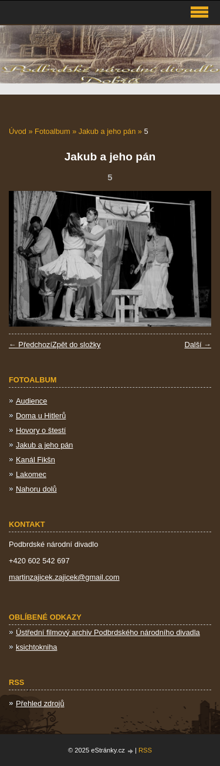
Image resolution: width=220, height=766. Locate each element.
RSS (145, 750)
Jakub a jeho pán (107, 131)
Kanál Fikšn (35, 459)
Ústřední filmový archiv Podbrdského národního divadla (108, 632)
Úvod (17, 131)
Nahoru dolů (36, 489)
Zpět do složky (76, 344)
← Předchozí (30, 344)
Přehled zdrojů (40, 703)
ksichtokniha (36, 647)
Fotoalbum (52, 131)
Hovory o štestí (41, 430)
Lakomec (31, 474)
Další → (197, 344)
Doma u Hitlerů (41, 415)
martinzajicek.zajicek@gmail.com (64, 577)
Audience (31, 401)
